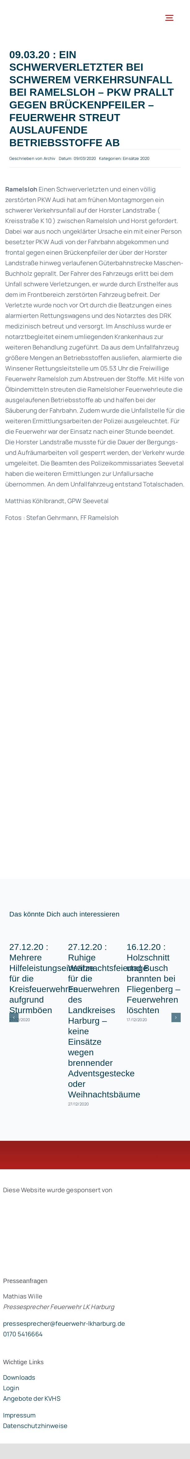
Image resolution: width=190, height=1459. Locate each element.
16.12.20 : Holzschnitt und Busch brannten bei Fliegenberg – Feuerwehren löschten (153, 978)
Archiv (50, 158)
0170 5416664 (23, 1334)
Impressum (19, 1415)
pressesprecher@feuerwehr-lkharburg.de (64, 1323)
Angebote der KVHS (31, 1398)
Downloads (19, 1377)
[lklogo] (36, 9)
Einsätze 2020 (136, 158)
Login (11, 1388)
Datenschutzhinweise (35, 1426)
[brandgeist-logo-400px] (49, 1204)
